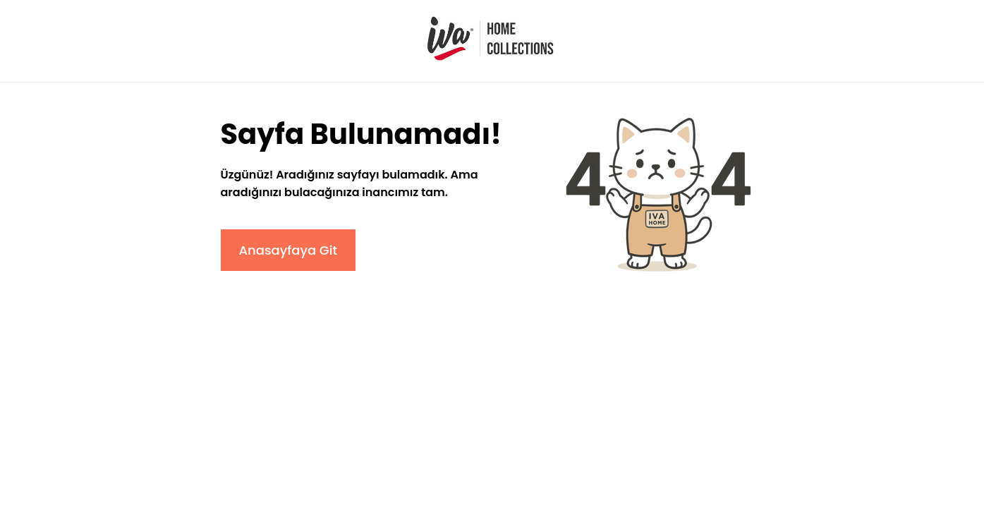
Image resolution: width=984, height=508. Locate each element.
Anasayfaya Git (288, 250)
